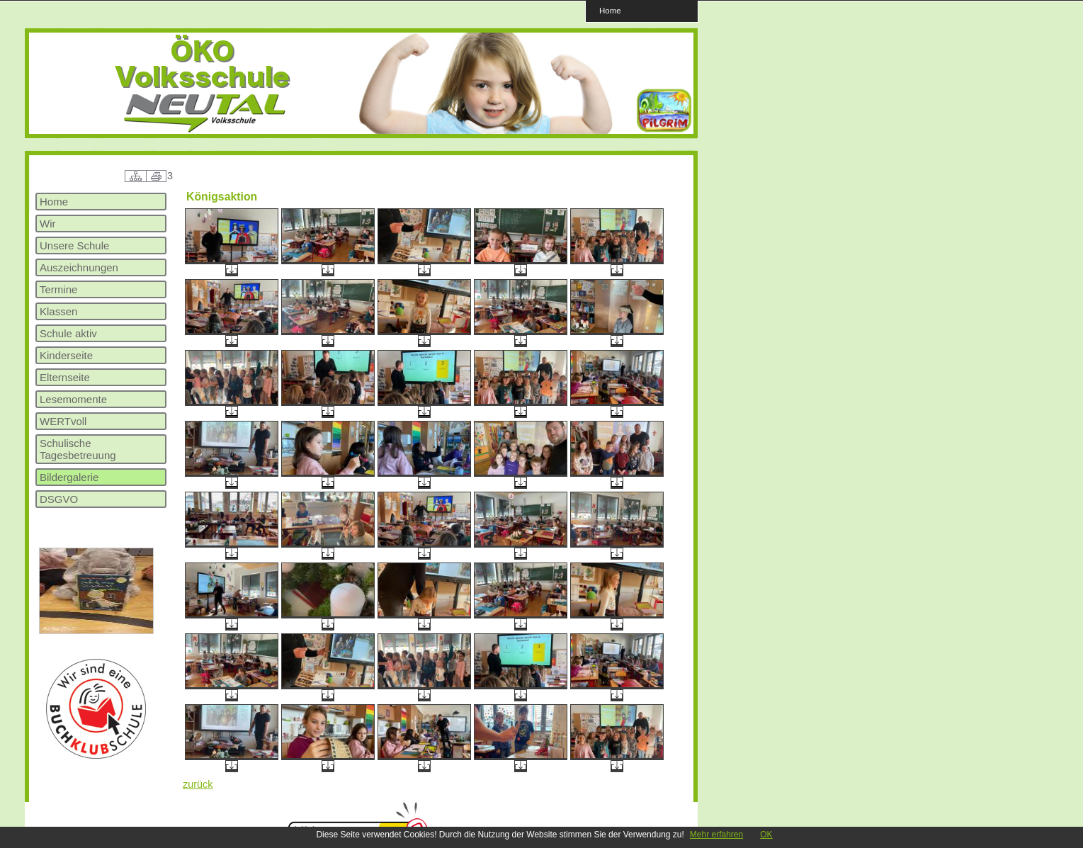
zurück (197, 784)
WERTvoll (63, 421)
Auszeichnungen (79, 267)
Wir (48, 223)
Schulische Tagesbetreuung (78, 449)
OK (766, 834)
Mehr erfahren (716, 834)
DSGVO (59, 499)
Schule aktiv (68, 333)
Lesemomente (73, 399)
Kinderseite (66, 355)
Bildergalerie (69, 477)
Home (610, 10)
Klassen (58, 311)
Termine (58, 289)
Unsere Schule (74, 245)
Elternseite (65, 377)
